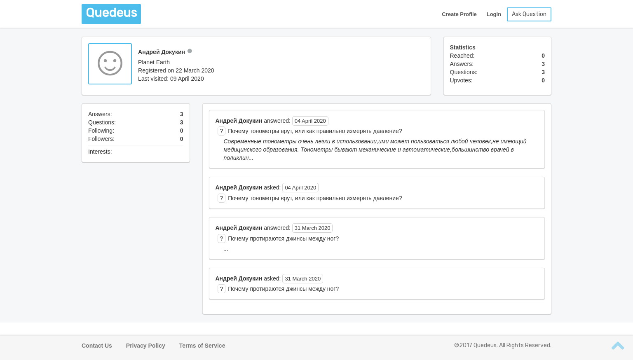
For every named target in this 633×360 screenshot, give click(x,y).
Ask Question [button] (529, 14)
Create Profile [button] (459, 14)
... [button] (226, 248)
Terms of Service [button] (202, 345)
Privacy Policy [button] (145, 345)
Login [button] (494, 14)
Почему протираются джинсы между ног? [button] (283, 238)
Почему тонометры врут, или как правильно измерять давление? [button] (315, 131)
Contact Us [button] (97, 345)
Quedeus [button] (111, 12)
